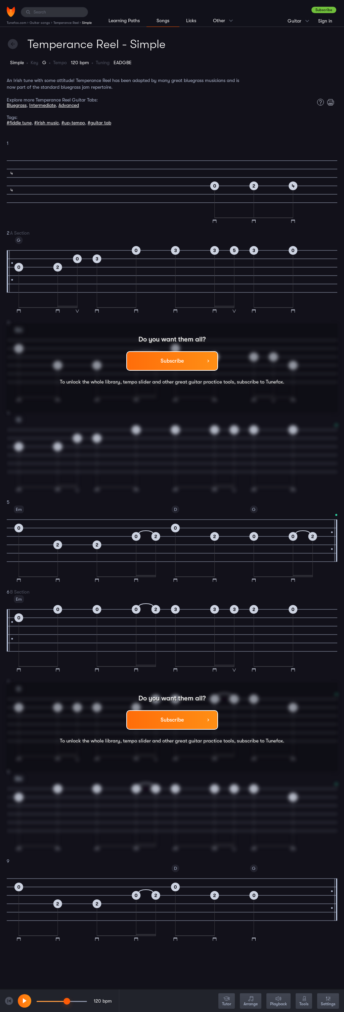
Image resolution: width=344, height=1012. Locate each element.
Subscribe (323, 10)
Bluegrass (17, 105)
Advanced (68, 105)
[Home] (11, 12)
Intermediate (42, 105)
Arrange (251, 1001)
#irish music (46, 122)
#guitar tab (99, 122)
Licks (191, 20)
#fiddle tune (19, 122)
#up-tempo (73, 122)
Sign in (325, 21)
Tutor (226, 1001)
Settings (328, 1001)
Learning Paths (124, 20)
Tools (303, 1001)
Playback (278, 1001)
